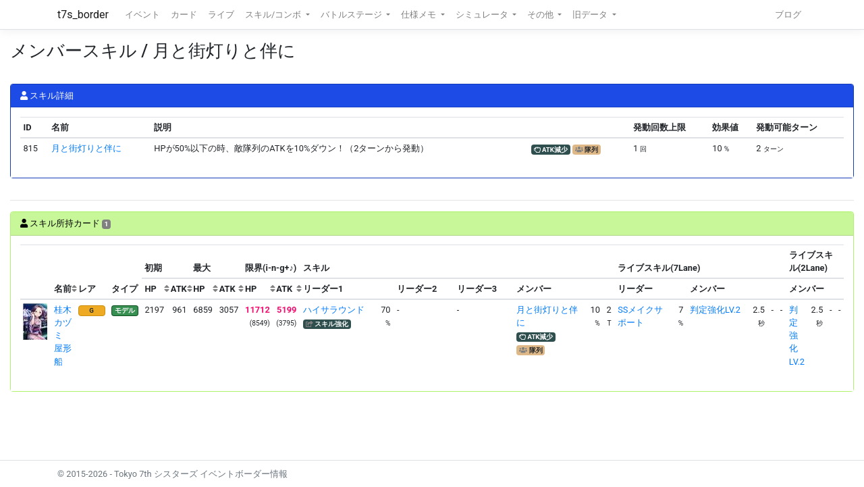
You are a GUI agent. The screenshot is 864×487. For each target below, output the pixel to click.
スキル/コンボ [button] (274, 14)
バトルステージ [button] (352, 14)
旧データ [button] (591, 14)
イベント (142, 14)
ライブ (221, 14)
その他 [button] (541, 14)
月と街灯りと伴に (86, 148)
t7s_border (83, 14)
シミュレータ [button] (483, 14)
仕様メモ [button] (419, 14)
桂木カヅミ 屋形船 (63, 336)
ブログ (788, 14)
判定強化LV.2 (715, 310)
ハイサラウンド (333, 310)
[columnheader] (35, 272)
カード (184, 14)
